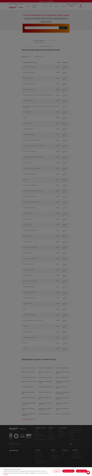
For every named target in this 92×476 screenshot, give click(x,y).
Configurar (57, 471)
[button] (88, 472)
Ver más (5, 474)
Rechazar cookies (68, 471)
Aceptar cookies (81, 471)
